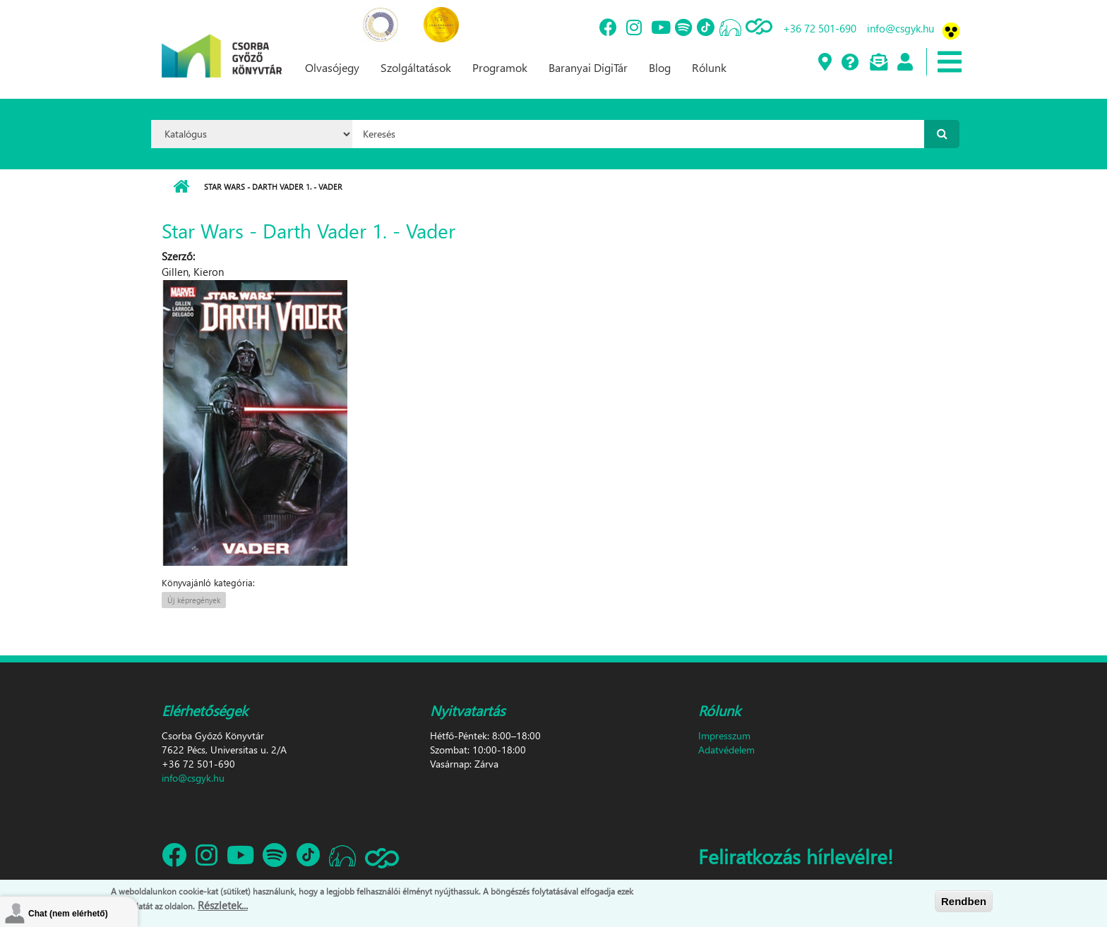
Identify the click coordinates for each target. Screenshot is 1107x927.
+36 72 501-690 (819, 28)
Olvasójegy (332, 67)
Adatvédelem (726, 749)
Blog (660, 67)
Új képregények (193, 600)
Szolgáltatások (416, 67)
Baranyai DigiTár (588, 67)
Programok (499, 67)
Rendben (963, 901)
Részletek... (223, 905)
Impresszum (724, 735)
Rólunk (709, 67)
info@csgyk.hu (900, 28)
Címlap (181, 187)
